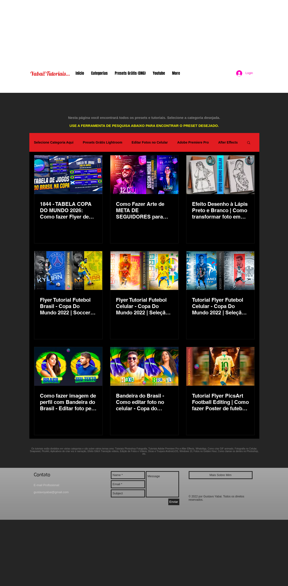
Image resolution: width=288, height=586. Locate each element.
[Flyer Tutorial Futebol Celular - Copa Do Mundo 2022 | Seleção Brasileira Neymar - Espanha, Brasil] (144, 270)
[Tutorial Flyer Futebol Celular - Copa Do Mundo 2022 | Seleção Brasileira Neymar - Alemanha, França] (220, 270)
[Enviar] (173, 502)
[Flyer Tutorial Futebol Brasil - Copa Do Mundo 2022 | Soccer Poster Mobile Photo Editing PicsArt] (68, 270)
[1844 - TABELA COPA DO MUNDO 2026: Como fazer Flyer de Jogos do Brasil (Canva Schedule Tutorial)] (68, 174)
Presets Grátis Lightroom (102, 142)
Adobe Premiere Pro (193, 142)
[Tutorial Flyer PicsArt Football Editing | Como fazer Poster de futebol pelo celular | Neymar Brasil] (220, 366)
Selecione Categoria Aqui (53, 142)
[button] (248, 143)
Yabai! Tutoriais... (50, 73)
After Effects (228, 142)
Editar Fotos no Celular (150, 142)
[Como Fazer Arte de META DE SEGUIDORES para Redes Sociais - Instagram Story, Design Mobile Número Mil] (144, 174)
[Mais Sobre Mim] (221, 475)
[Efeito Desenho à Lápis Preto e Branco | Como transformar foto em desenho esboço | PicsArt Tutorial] (220, 174)
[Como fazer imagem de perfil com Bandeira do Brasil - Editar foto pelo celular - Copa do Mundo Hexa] (68, 366)
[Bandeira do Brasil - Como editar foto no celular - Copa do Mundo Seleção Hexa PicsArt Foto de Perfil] (144, 366)
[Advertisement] (144, 33)
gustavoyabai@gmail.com (51, 492)
